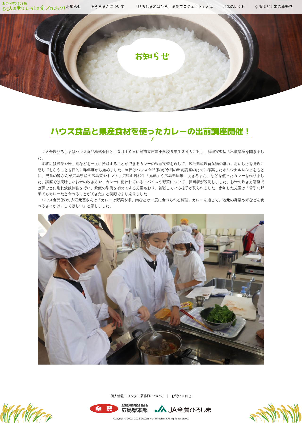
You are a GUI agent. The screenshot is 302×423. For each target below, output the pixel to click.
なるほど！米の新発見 (274, 6)
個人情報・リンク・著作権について (137, 396)
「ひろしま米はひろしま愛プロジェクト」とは (173, 6)
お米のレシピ (234, 6)
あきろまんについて (108, 6)
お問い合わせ (181, 396)
